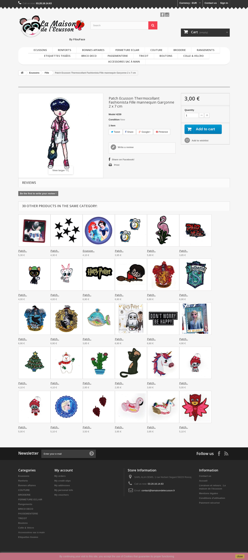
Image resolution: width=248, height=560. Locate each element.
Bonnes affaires (93, 50)
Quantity (189, 110)
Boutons (166, 55)
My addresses (62, 485)
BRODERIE (179, 50)
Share (129, 132)
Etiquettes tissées (57, 55)
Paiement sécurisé (209, 502)
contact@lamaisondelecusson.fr (158, 490)
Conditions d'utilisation (212, 498)
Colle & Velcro (193, 55)
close (240, 556)
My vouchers (61, 494)
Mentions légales (208, 493)
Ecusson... (89, 251)
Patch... (22, 251)
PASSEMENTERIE (118, 55)
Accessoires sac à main (124, 61)
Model (112, 114)
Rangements (205, 50)
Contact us (211, 3)
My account (63, 470)
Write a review (125, 147)
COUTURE (156, 50)
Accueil (203, 480)
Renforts (64, 50)
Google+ (145, 132)
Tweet (115, 132)
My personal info (63, 490)
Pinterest (162, 132)
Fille (47, 73)
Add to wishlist (199, 140)
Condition (114, 119)
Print (117, 165)
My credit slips (62, 480)
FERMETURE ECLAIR (127, 50)
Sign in (224, 3)
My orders (60, 476)
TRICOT (144, 55)
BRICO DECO (89, 55)
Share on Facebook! (123, 159)
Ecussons (40, 50)
